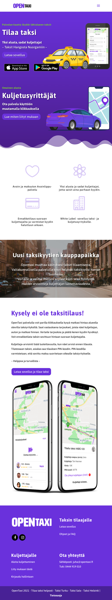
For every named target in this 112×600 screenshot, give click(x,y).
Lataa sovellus (15, 55)
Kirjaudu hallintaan (22, 576)
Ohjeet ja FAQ (67, 534)
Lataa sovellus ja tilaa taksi (31, 371)
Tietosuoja (56, 595)
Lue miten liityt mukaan (21, 117)
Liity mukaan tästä (21, 569)
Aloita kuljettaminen (23, 561)
